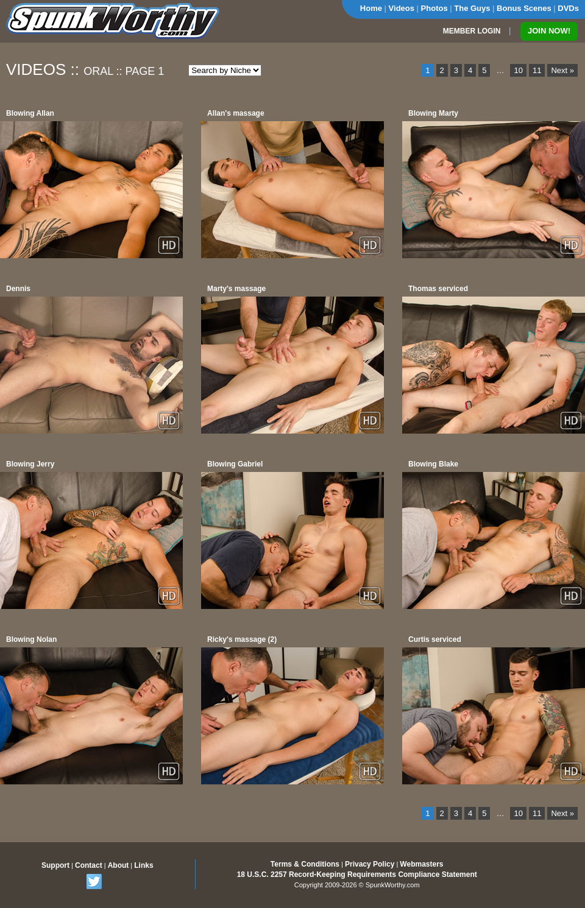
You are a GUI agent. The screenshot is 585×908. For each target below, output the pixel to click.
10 (518, 70)
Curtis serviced (434, 639)
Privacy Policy (369, 864)
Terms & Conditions (305, 864)
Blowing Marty (433, 113)
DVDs (568, 8)
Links (143, 865)
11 (537, 70)
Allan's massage (235, 113)
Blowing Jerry (30, 464)
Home (371, 8)
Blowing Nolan (31, 639)
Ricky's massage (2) (242, 639)
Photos (434, 8)
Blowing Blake (433, 464)
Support (55, 865)
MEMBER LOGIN (472, 31)
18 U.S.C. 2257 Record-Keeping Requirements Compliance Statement (357, 874)
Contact (88, 865)
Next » (562, 70)
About (118, 865)
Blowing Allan (30, 113)
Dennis (18, 288)
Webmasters (421, 864)
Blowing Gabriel (235, 464)
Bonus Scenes (524, 8)
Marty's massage (236, 288)
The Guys (472, 8)
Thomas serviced (438, 288)
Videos (401, 8)
